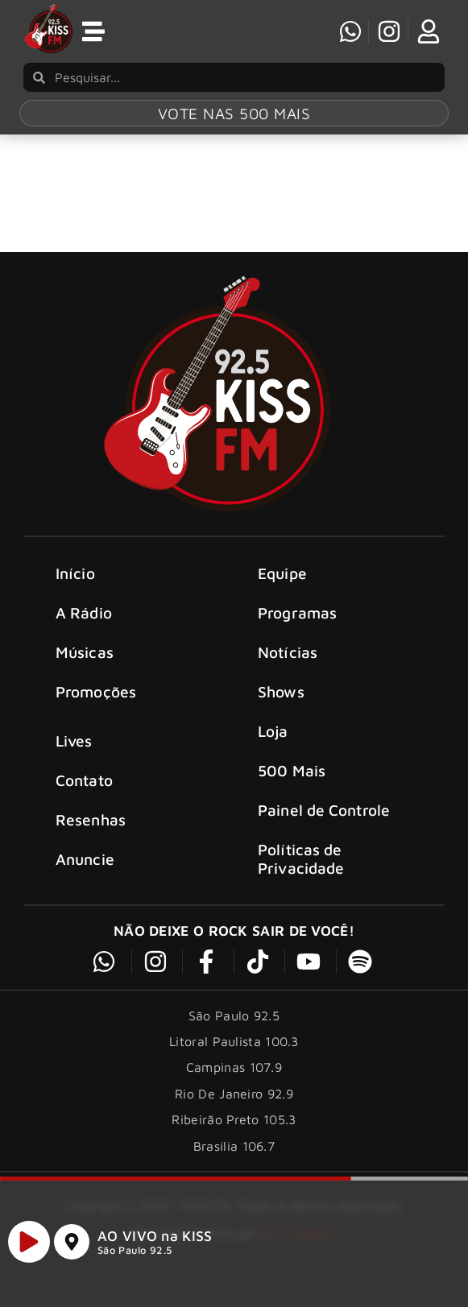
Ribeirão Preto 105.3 (234, 1142)
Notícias (287, 674)
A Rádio (84, 635)
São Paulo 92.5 (134, 1257)
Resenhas (91, 842)
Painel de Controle (324, 833)
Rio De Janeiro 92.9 (234, 1116)
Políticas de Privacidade (301, 881)
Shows (281, 714)
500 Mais (291, 793)
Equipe (282, 595)
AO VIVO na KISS (155, 1242)
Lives (74, 763)
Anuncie (85, 881)
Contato (84, 802)
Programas (297, 635)
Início (75, 595)
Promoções (96, 714)
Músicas (85, 674)
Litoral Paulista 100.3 (234, 1064)
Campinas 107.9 (234, 1090)
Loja (273, 754)
